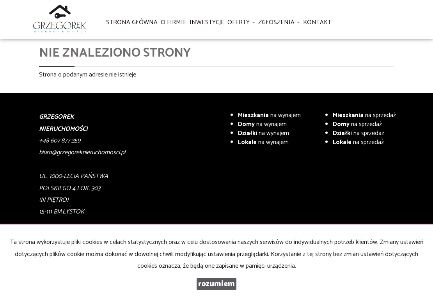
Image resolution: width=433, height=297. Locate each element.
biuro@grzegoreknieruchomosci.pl (82, 152)
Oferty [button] (241, 22)
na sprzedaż (364, 115)
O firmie (173, 22)
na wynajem (269, 115)
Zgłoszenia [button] (279, 22)
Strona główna (132, 22)
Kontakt (317, 22)
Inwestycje (207, 22)
